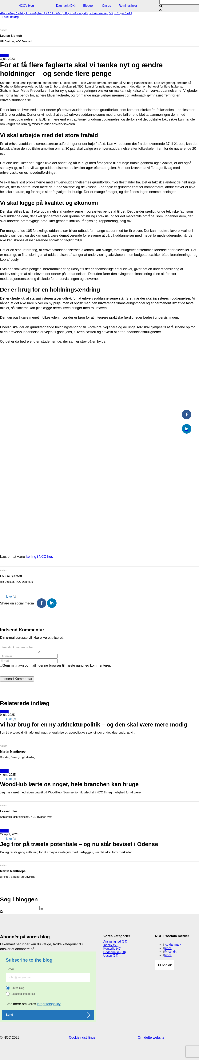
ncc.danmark (172, 944)
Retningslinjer (128, 5)
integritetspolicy (49, 1004)
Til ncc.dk (164, 965)
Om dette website (151, 1037)
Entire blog (17, 987)
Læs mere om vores (33, 1004)
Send (9, 1014)
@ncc (168, 948)
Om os (106, 5)
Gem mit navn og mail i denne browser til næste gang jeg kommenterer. (56, 665)
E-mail (10, 969)
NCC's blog (26, 5)
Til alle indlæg (9, 16)
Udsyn (4, 55)
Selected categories (23, 993)
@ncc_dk (170, 951)
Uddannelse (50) (114, 952)
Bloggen (88, 5)
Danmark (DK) (66, 5)
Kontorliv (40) (112, 948)
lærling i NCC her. (39, 557)
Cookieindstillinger (83, 1037)
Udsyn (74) (110, 955)
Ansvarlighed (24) (115, 941)
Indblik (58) (110, 945)
